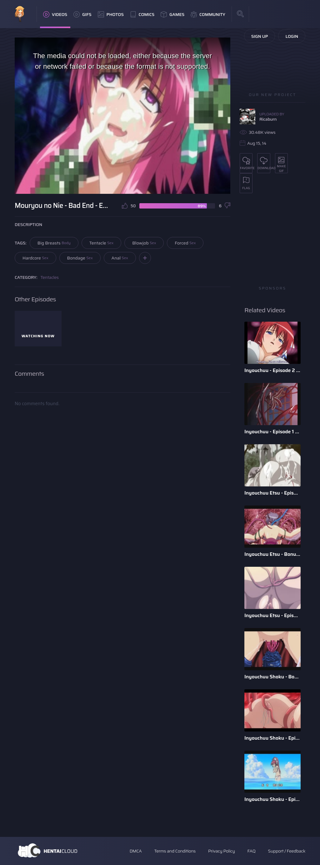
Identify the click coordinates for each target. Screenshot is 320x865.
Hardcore (35, 257)
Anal (120, 257)
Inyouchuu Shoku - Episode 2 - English (272, 738)
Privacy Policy (221, 850)
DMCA (136, 850)
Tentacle (101, 242)
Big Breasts (54, 242)
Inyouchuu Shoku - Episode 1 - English (272, 799)
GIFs (82, 14)
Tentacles (50, 277)
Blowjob (144, 242)
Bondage (80, 257)
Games (172, 14)
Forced (185, 242)
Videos (55, 14)
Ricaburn (268, 119)
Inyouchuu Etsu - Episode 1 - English (272, 615)
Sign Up (259, 36)
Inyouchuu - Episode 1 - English (272, 431)
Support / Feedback (286, 850)
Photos (111, 14)
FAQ (252, 850)
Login (291, 36)
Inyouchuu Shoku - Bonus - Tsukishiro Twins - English (272, 677)
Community (208, 14)
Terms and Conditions (174, 850)
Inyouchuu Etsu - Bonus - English (272, 554)
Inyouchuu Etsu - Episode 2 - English (272, 493)
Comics (142, 14)
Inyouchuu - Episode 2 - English (272, 370)
